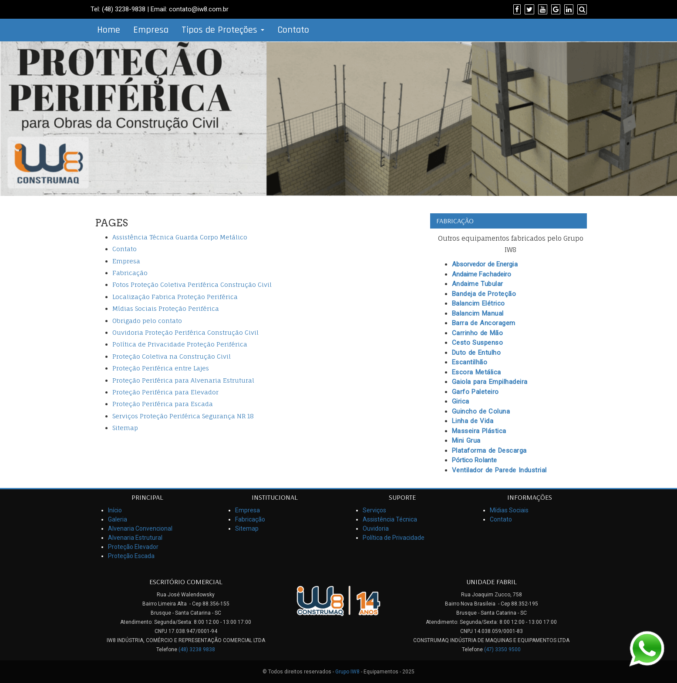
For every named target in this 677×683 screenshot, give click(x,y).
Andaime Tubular (477, 284)
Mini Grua (466, 440)
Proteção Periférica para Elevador (165, 392)
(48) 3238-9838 (123, 9)
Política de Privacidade (393, 537)
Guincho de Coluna (481, 411)
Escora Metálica (476, 372)
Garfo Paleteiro (475, 392)
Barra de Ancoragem (483, 323)
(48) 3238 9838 (197, 649)
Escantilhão (470, 362)
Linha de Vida (473, 421)
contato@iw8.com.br (199, 9)
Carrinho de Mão (477, 333)
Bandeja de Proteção (484, 294)
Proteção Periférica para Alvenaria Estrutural (183, 380)
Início (115, 510)
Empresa (150, 30)
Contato (293, 30)
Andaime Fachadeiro (482, 274)
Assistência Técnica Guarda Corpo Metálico (179, 237)
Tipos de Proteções (223, 30)
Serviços (374, 510)
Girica (460, 401)
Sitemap (125, 427)
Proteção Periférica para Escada (162, 403)
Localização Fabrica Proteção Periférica (175, 296)
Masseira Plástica (479, 431)
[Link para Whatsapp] (646, 648)
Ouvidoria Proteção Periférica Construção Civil (185, 332)
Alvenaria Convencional (140, 528)
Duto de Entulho (476, 353)
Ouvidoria (376, 528)
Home (108, 30)
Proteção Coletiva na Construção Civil (171, 356)
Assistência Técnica (390, 519)
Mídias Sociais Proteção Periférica (165, 308)
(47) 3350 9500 (502, 649)
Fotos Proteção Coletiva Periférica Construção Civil (192, 284)
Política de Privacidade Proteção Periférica (179, 344)
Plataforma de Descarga (489, 450)
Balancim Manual (478, 313)
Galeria (117, 519)
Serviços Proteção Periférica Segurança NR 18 (183, 416)
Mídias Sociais (509, 510)
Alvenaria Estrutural (135, 537)
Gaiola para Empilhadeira (490, 382)
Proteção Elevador (133, 546)
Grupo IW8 (347, 672)
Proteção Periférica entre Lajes (160, 368)
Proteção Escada (131, 555)
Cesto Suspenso (477, 343)
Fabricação (130, 272)
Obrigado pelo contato (147, 320)
